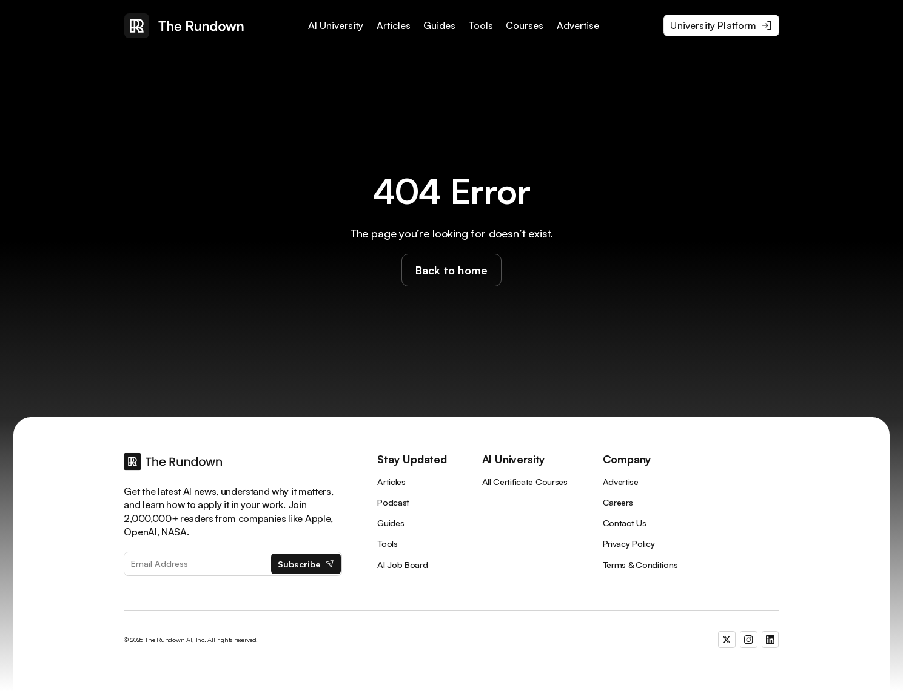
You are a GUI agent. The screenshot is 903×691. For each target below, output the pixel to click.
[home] (184, 25)
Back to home (451, 270)
